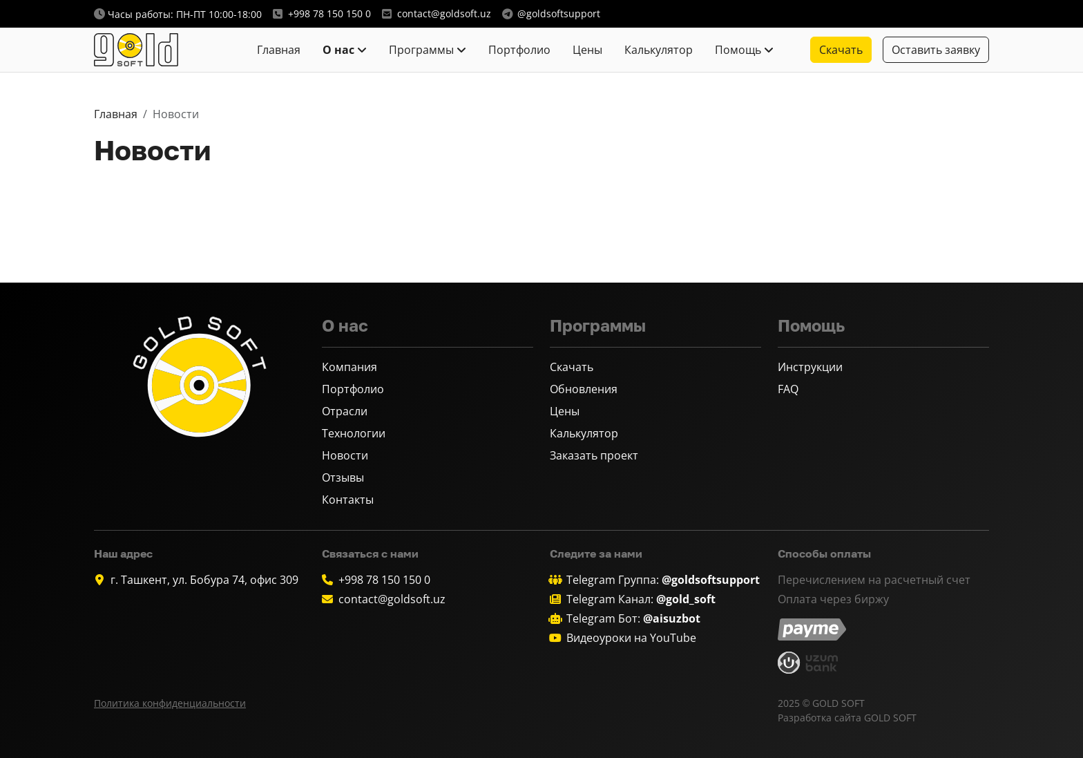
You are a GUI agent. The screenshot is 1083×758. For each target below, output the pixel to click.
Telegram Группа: (663, 579)
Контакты (348, 499)
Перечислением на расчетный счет (874, 579)
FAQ (788, 389)
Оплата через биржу (833, 599)
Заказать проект (594, 455)
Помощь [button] (738, 49)
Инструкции (810, 367)
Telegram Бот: (633, 618)
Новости (345, 455)
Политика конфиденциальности (170, 703)
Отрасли (344, 411)
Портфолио (519, 49)
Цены (587, 49)
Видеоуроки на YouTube (631, 637)
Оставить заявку (936, 49)
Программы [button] (421, 49)
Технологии (353, 433)
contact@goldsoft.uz (391, 599)
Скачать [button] (841, 49)
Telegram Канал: (641, 599)
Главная (278, 49)
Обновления (583, 389)
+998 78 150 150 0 (384, 579)
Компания (349, 367)
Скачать (571, 367)
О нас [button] (338, 49)
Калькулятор (658, 49)
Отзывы (343, 477)
